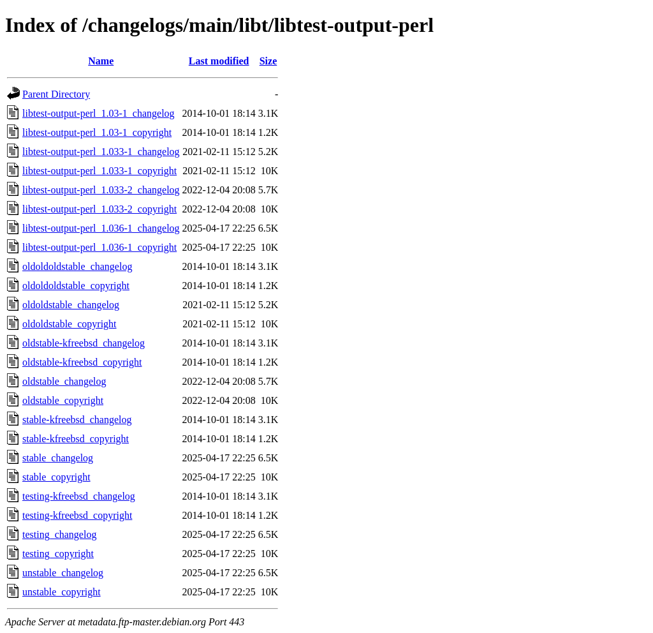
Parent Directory (56, 94)
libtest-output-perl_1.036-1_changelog (101, 228)
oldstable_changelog (64, 381)
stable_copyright (56, 477)
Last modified (219, 61)
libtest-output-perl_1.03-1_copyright (97, 132)
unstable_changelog (62, 572)
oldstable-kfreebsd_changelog (83, 343)
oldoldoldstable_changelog (77, 266)
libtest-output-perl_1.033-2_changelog (101, 189)
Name (101, 61)
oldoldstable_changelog (70, 304)
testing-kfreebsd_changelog (78, 496)
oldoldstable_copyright (69, 323)
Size (268, 61)
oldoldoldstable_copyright (75, 285)
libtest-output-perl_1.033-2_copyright (99, 209)
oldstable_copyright (62, 400)
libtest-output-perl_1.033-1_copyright (99, 170)
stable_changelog (57, 457)
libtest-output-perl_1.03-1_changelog (98, 113)
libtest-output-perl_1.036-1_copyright (99, 247)
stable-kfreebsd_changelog (76, 419)
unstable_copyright (61, 591)
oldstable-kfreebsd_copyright (82, 362)
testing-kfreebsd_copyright (77, 515)
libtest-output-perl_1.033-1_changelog (101, 151)
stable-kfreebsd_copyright (75, 438)
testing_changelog (59, 534)
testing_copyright (58, 553)
